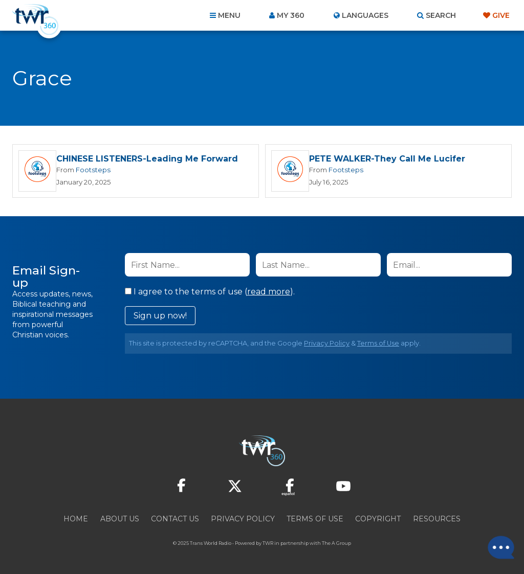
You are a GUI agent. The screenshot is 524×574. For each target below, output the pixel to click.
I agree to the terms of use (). (210, 291)
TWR (268, 543)
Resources (437, 518)
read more (268, 291)
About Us (119, 518)
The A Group (336, 543)
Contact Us (175, 518)
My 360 (290, 15)
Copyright (378, 518)
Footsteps (93, 170)
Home (75, 518)
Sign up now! (160, 315)
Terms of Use (378, 343)
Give (501, 15)
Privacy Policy (327, 343)
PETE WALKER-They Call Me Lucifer (387, 159)
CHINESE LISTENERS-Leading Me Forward (147, 159)
